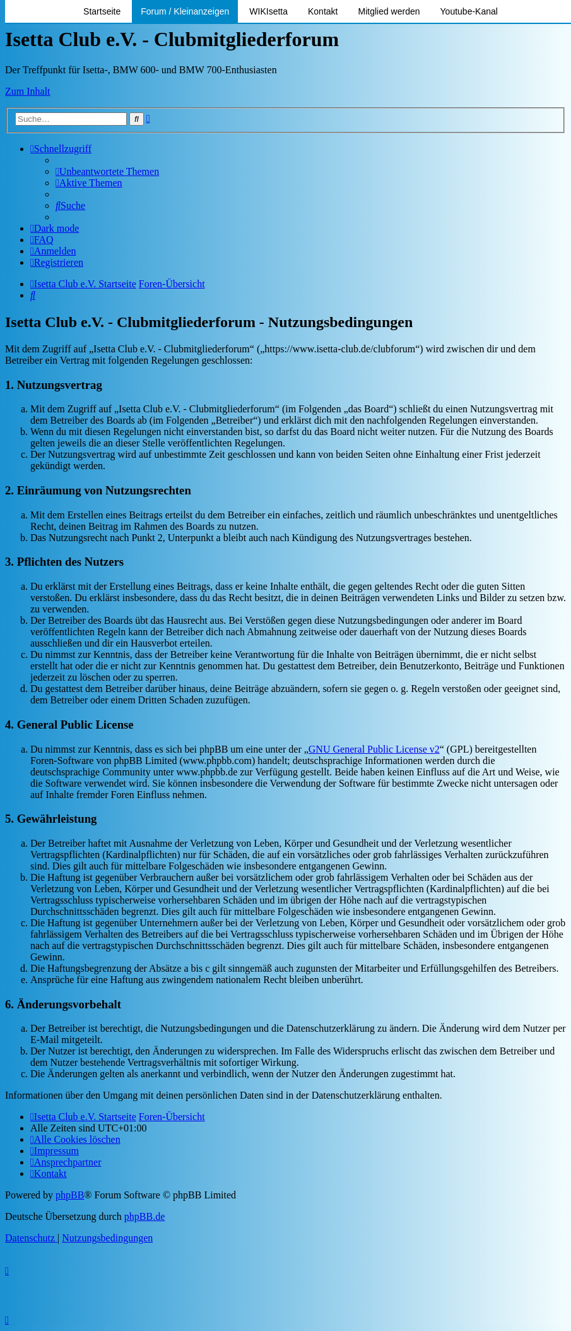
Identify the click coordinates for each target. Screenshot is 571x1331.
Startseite (102, 11)
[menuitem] (107, 171)
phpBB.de (144, 1216)
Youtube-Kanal (469, 11)
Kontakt (323, 11)
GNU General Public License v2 (374, 749)
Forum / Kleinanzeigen (185, 11)
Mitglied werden (389, 11)
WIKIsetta (268, 11)
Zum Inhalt (27, 91)
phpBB (70, 1195)
